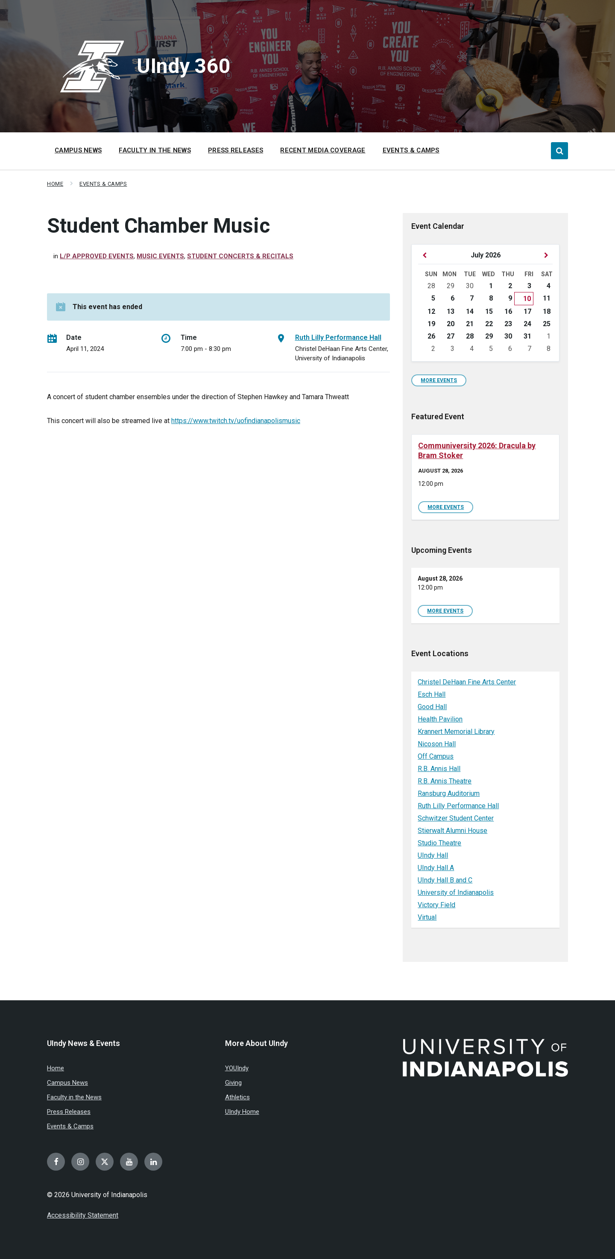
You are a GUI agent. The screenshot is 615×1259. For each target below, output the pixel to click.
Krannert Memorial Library (456, 731)
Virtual (427, 917)
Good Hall (432, 707)
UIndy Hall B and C (445, 880)
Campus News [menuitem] (78, 150)
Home (55, 184)
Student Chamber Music (158, 225)
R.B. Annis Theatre (445, 781)
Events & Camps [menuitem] (411, 150)
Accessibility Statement (82, 1215)
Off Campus (436, 756)
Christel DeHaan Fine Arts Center (467, 682)
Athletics (237, 1097)
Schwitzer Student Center (456, 818)
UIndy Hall (433, 855)
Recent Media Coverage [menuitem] (322, 150)
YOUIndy (237, 1068)
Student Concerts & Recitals (240, 256)
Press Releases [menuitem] (235, 150)
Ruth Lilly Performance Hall (338, 337)
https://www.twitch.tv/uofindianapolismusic (235, 421)
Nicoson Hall (437, 744)
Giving (233, 1083)
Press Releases (69, 1112)
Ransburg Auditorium (449, 793)
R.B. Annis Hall (439, 769)
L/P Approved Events (97, 256)
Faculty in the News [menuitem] (155, 150)
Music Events (160, 256)
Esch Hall (431, 694)
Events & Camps (103, 184)
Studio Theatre (439, 843)
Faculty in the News (74, 1097)
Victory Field (436, 905)
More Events (439, 380)
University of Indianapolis (456, 892)
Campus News (67, 1083)
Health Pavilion (440, 719)
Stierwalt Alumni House (452, 831)
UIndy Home (242, 1112)
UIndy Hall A (436, 868)
